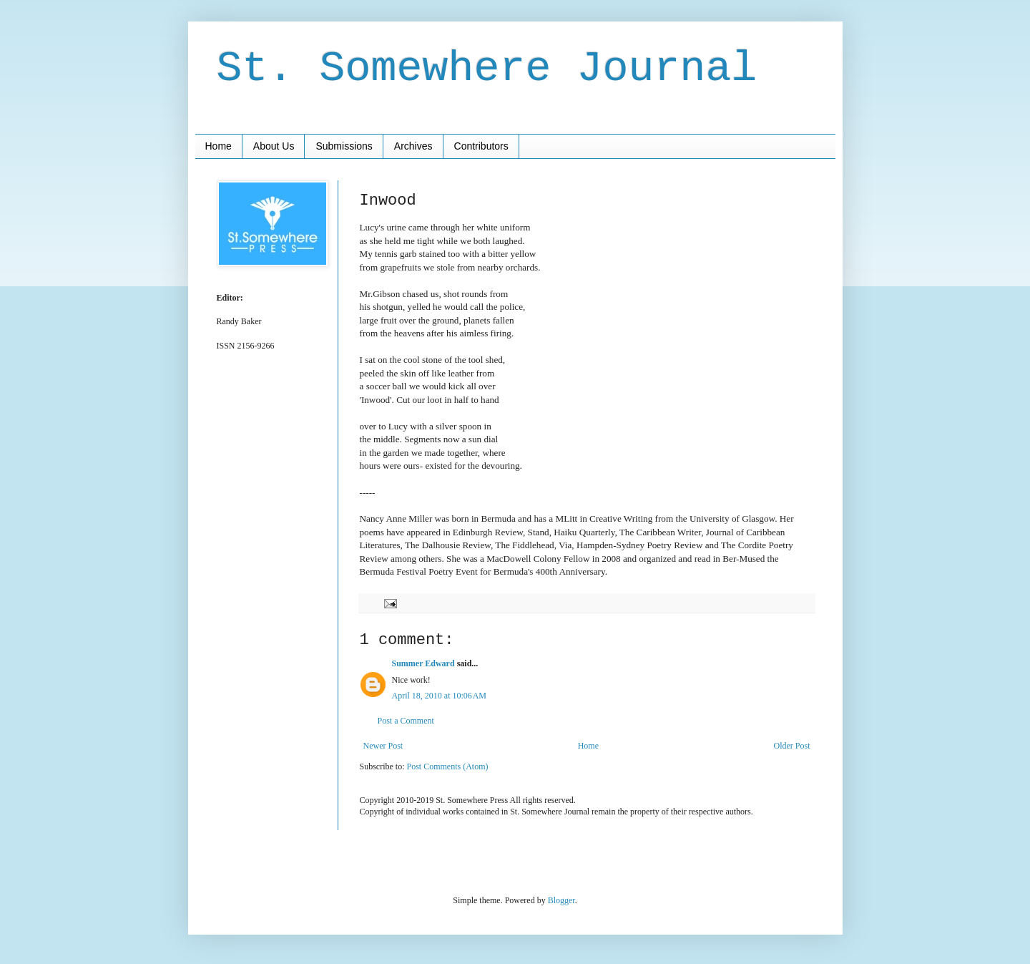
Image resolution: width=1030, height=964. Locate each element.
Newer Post (383, 746)
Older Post (792, 746)
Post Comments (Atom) (448, 766)
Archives (413, 146)
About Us (274, 146)
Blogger (561, 900)
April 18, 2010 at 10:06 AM (439, 696)
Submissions (343, 146)
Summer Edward (423, 663)
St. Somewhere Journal (487, 68)
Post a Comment (406, 721)
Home (218, 146)
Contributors (481, 146)
